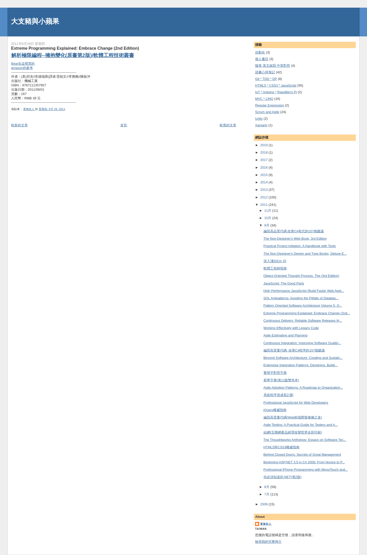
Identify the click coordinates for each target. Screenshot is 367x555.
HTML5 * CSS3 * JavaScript (275, 85)
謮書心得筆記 (265, 72)
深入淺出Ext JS (275, 261)
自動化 (260, 52)
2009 (264, 504)
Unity (259, 118)
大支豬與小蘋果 (35, 21)
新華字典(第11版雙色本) (281, 380)
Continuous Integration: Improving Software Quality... (302, 343)
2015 (264, 175)
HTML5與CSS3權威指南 (282, 447)
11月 (268, 210)
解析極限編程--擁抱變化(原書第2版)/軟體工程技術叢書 (72, 55)
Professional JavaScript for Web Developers (296, 402)
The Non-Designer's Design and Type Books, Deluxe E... (305, 253)
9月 (267, 225)
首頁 (123, 125)
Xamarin (261, 125)
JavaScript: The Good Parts (284, 283)
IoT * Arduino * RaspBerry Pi (276, 92)
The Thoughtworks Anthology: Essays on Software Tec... (305, 440)
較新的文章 (19, 125)
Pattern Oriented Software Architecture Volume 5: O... (303, 305)
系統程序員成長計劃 (278, 395)
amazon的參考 (22, 68)
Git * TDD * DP (266, 79)
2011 (264, 205)
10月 (268, 218)
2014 (264, 182)
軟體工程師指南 (275, 268)
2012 (264, 197)
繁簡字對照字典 (275, 373)
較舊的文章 (228, 125)
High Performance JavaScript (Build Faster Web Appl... (304, 291)
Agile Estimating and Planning (286, 335)
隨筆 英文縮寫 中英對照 (272, 65)
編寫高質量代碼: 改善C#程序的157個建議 (294, 350)
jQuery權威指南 (275, 410)
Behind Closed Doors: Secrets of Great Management (302, 454)
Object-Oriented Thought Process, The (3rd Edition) (301, 276)
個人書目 (261, 59)
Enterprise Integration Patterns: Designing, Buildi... (301, 365)
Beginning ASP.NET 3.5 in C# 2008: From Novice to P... (304, 462)
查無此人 (265, 523)
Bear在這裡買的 (23, 63)
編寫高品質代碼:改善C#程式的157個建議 (294, 231)
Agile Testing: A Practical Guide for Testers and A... (301, 425)
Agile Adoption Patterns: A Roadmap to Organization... (303, 387)
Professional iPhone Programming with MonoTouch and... (306, 469)
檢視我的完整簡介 (268, 542)
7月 (267, 494)
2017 (264, 160)
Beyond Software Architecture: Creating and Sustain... (303, 358)
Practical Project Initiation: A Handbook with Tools (300, 246)
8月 (267, 487)
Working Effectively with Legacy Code (291, 328)
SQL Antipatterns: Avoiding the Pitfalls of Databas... (301, 298)
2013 (264, 190)
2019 (264, 145)
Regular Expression (269, 105)
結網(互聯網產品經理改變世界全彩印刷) (293, 432)
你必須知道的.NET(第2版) (283, 477)
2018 (264, 152)
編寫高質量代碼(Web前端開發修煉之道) (293, 417)
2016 (264, 167)
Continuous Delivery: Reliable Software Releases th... (303, 320)
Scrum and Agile (267, 112)
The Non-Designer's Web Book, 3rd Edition (295, 238)
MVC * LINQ (264, 99)
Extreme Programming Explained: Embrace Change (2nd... (307, 313)
